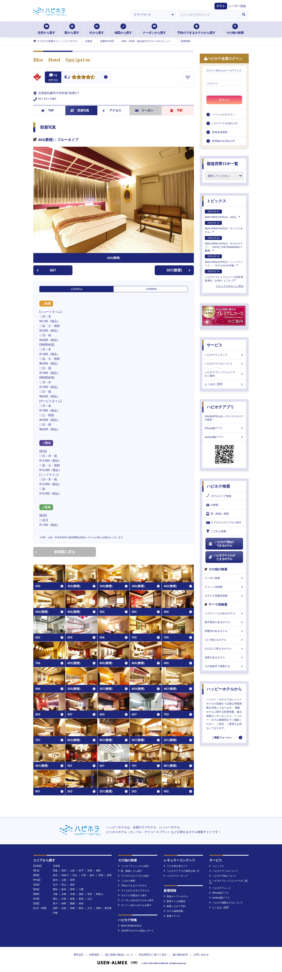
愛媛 (72, 903)
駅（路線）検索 (217, 513)
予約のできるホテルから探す (196, 29)
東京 (55, 875)
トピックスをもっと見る (230, 286)
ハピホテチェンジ (220, 888)
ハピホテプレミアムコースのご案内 (224, 374)
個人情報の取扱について (119, 954)
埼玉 (74, 875)
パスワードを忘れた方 (225, 123)
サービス (214, 345)
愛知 (55, 889)
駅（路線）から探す (130, 871)
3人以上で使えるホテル (224, 648)
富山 (63, 884)
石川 (55, 884)
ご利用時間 (150, 289)
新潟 (55, 880)
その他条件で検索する (224, 666)
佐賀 (63, 908)
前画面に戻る (55, 552)
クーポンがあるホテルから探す (136, 900)
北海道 (56, 865)
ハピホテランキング (224, 354)
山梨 (63, 880)
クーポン (144, 110)
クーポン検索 (224, 578)
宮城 (89, 870)
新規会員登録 (219, 132)
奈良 (89, 894)
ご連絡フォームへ (222, 737)
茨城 (100, 875)
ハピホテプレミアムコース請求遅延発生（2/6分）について (224, 275)
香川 (55, 903)
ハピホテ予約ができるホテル (221, 543)
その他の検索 (235, 29)
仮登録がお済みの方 (223, 140)
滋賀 (81, 894)
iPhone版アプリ (224, 428)
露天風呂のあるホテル (224, 622)
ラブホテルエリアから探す (223, 522)
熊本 (81, 908)
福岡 (55, 908)
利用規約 (94, 954)
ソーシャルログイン (223, 114)
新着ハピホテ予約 (174, 906)
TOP (47, 110)
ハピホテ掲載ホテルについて (226, 902)
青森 (55, 870)
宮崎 (98, 908)
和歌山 (99, 894)
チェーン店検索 (224, 586)
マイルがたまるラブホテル (133, 890)
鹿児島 (108, 908)
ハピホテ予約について (222, 875)
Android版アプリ (224, 437)
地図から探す (123, 29)
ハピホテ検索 (218, 486)
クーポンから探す (154, 29)
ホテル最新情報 (173, 911)
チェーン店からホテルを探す (135, 905)
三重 (81, 889)
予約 (176, 110)
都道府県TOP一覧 (222, 164)
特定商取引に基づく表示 (153, 954)
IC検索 (212, 505)
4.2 (67, 77)
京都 (72, 894)
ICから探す (96, 29)
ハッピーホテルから (224, 689)
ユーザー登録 (237, 6)
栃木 (92, 875)
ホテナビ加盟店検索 (224, 595)
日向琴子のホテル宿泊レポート (136, 930)
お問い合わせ (201, 954)
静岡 (72, 889)
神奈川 (65, 875)
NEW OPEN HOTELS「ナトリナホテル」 (224, 227)
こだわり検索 (216, 531)
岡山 (55, 898)
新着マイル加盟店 (174, 901)
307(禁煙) (178, 270)
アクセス (112, 110)
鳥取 (72, 898)
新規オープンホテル (176, 896)
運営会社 (78, 954)
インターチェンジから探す (133, 866)
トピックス (216, 201)
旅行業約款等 (180, 954)
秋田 (63, 870)
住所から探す (46, 29)
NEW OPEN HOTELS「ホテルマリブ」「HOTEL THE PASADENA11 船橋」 (224, 244)
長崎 (72, 908)
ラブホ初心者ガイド (176, 866)
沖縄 (55, 912)
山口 (89, 898)
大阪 (55, 894)
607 (46, 270)
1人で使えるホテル (224, 639)
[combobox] (208, 14)
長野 (72, 880)
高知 (81, 903)
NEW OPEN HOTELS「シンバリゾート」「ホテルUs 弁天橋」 (224, 260)
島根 (81, 898)
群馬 (109, 875)
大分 (89, 908)
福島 (98, 870)
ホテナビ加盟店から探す (132, 895)
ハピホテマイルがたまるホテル (222, 557)
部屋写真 (79, 110)
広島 (63, 898)
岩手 (81, 870)
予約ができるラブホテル (132, 885)
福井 (72, 884)
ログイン (224, 99)
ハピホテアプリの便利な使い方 (182, 871)
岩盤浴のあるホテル (224, 630)
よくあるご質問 (224, 384)
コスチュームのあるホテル (224, 613)
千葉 (83, 875)
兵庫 (63, 894)
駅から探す (72, 29)
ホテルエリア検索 (218, 496)
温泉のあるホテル (224, 657)
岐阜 (63, 889)
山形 (72, 870)
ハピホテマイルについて (224, 363)
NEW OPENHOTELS (129, 925)
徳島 (63, 903)
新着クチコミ (172, 916)
